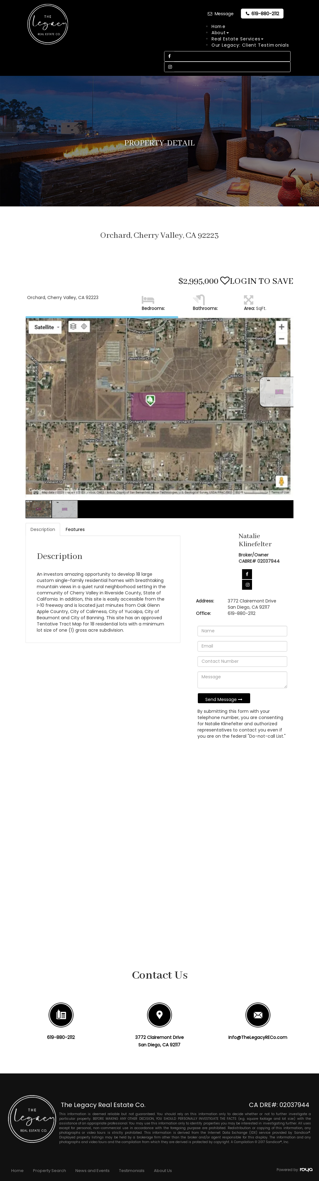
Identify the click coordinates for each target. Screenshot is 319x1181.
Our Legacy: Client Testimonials (250, 45)
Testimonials (132, 1171)
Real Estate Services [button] (237, 39)
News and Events (92, 1171)
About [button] (220, 33)
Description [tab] (43, 529)
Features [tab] (75, 529)
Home (218, 26)
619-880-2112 (265, 14)
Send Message (223, 699)
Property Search (49, 1171)
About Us (163, 1171)
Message (223, 14)
